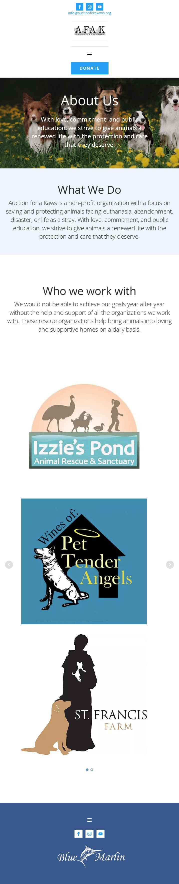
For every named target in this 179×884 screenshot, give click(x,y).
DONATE (90, 68)
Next (170, 565)
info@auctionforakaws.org (89, 13)
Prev (9, 565)
